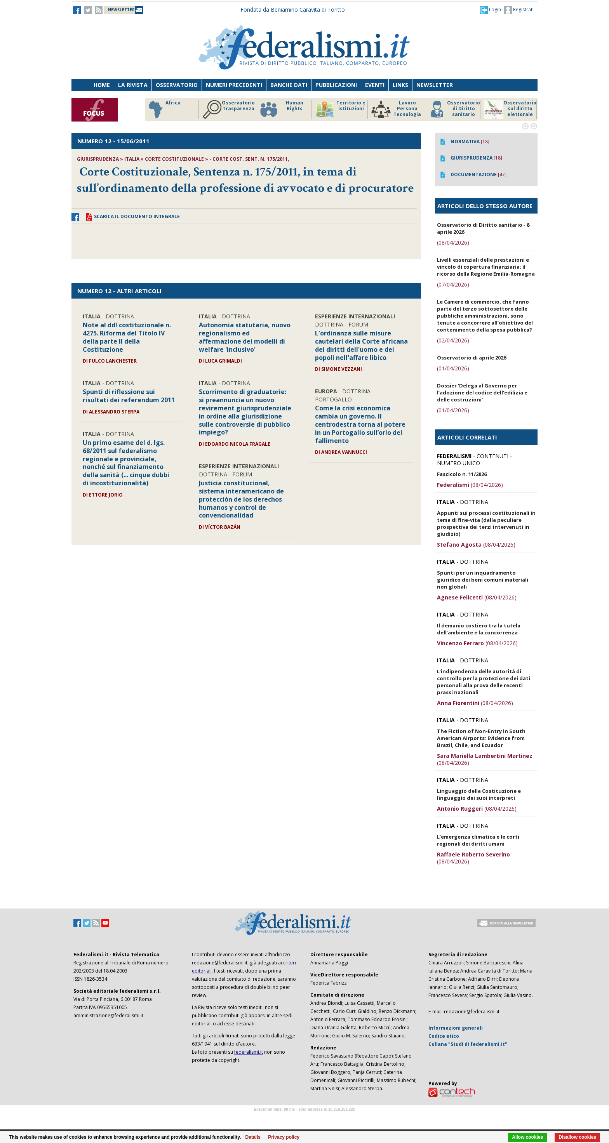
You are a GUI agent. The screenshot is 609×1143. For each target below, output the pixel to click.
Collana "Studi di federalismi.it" (467, 1044)
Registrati (519, 10)
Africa (255, 109)
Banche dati (288, 85)
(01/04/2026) (453, 368)
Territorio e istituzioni (432, 109)
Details (253, 1137)
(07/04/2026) (453, 284)
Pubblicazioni (336, 85)
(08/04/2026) (453, 242)
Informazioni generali (455, 1028)
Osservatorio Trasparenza (321, 109)
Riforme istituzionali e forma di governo (207, 111)
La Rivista (133, 85)
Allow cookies (527, 1137)
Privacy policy (283, 1137)
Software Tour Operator (304, 1118)
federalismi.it (248, 1052)
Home (102, 85)
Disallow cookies (577, 1137)
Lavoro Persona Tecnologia (488, 109)
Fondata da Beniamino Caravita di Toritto (292, 9)
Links (400, 85)
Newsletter (434, 85)
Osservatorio (177, 85)
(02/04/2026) (453, 340)
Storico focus (152, 109)
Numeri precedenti (234, 85)
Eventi (375, 85)
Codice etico (443, 1036)
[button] (490, 9)
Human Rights (373, 109)
